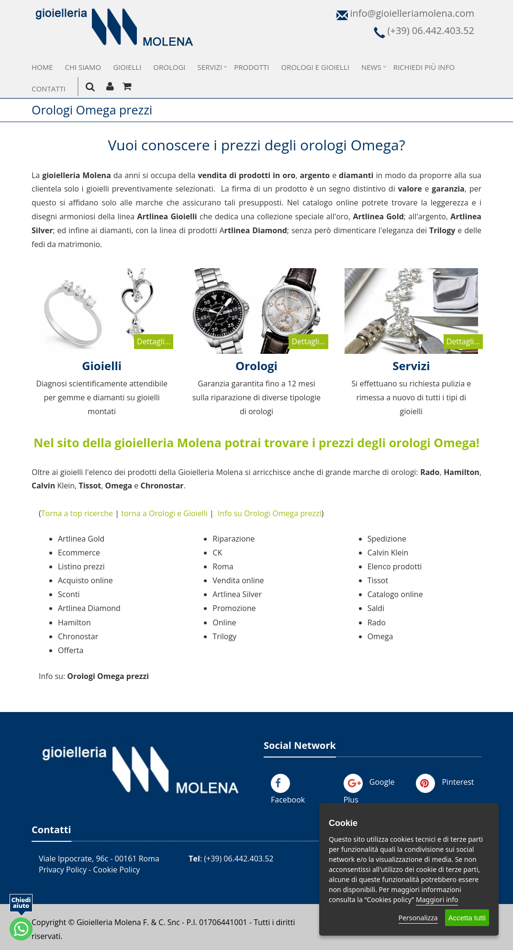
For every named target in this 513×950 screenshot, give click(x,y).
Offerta (70, 650)
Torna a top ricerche (77, 513)
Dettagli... (153, 341)
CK (217, 552)
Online (224, 622)
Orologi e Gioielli (315, 67)
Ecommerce (79, 552)
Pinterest (458, 782)
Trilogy (224, 636)
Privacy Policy (63, 869)
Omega (380, 636)
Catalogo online (395, 594)
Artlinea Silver (237, 594)
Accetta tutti (467, 918)
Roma (222, 566)
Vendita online (238, 580)
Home (42, 67)
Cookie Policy (116, 869)
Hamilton (74, 622)
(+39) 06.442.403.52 (238, 858)
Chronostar (78, 636)
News (371, 67)
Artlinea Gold (81, 538)
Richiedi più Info (424, 67)
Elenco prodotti (395, 566)
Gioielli (127, 67)
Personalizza (418, 917)
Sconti (69, 594)
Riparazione (233, 538)
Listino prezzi (81, 566)
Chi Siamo (83, 67)
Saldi (376, 608)
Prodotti (251, 67)
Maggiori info (437, 899)
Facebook (288, 799)
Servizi (210, 67)
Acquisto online (85, 580)
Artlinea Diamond (89, 608)
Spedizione (387, 538)
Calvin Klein (388, 552)
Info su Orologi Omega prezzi (270, 513)
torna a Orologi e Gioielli (164, 513)
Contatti (49, 88)
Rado (377, 622)
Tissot (378, 580)
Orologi (169, 67)
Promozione (234, 608)
